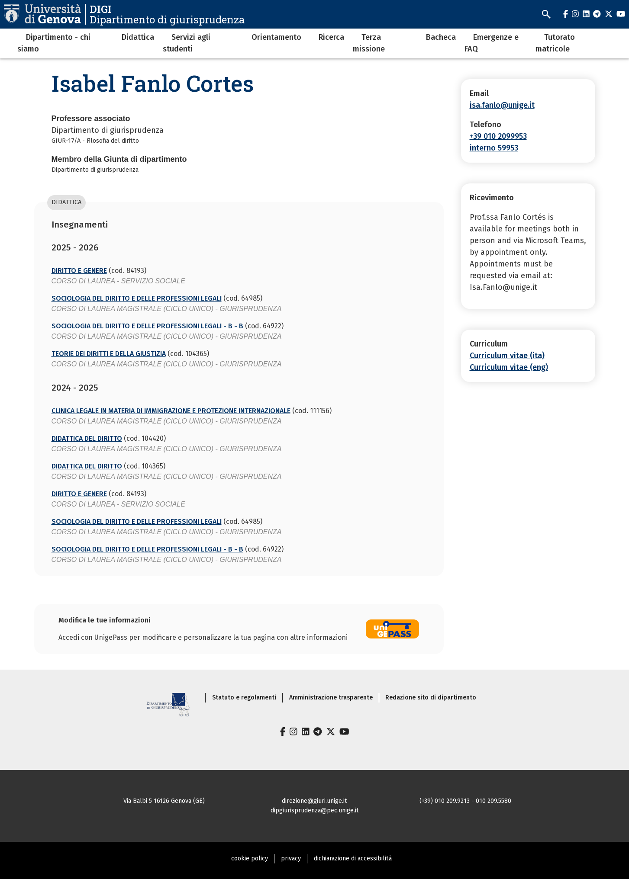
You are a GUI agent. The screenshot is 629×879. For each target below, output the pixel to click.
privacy (291, 858)
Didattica (138, 37)
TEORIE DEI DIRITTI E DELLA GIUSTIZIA (109, 354)
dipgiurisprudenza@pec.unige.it (315, 810)
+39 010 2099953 (498, 136)
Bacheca (441, 37)
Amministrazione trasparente (331, 697)
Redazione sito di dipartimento (430, 697)
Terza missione (369, 43)
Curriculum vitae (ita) (507, 355)
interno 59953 (494, 148)
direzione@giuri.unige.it (314, 801)
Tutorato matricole (555, 43)
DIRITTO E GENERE (79, 270)
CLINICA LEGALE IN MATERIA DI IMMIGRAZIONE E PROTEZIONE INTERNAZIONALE (171, 411)
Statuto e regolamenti (244, 697)
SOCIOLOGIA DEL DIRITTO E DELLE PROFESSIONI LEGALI (137, 298)
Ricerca (331, 37)
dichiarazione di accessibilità (353, 858)
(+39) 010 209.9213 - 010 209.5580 (465, 801)
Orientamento (276, 37)
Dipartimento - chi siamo (53, 43)
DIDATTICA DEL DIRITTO (87, 438)
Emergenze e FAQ (491, 43)
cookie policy (249, 858)
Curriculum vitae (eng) (509, 367)
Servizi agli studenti (186, 43)
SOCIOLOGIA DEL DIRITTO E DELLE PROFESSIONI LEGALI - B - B (147, 326)
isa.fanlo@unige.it (502, 105)
